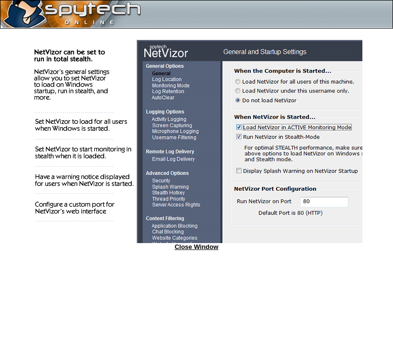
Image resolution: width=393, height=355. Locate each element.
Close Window (197, 246)
